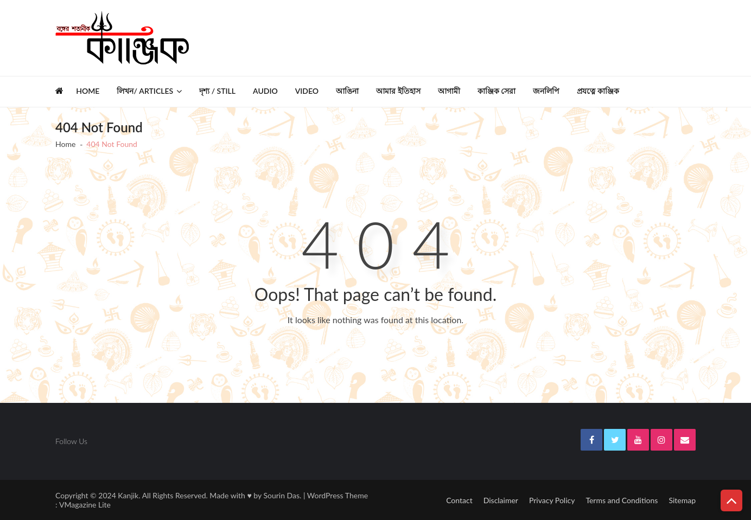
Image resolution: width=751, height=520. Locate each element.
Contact (459, 500)
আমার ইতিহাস (398, 90)
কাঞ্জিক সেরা (497, 90)
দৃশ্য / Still (217, 90)
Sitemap (682, 500)
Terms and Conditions (621, 500)
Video (307, 90)
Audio (265, 90)
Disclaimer (500, 500)
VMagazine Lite (85, 504)
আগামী (449, 90)
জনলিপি (546, 90)
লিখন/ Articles (145, 90)
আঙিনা (347, 90)
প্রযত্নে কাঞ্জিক (598, 90)
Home (87, 90)
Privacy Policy (552, 500)
